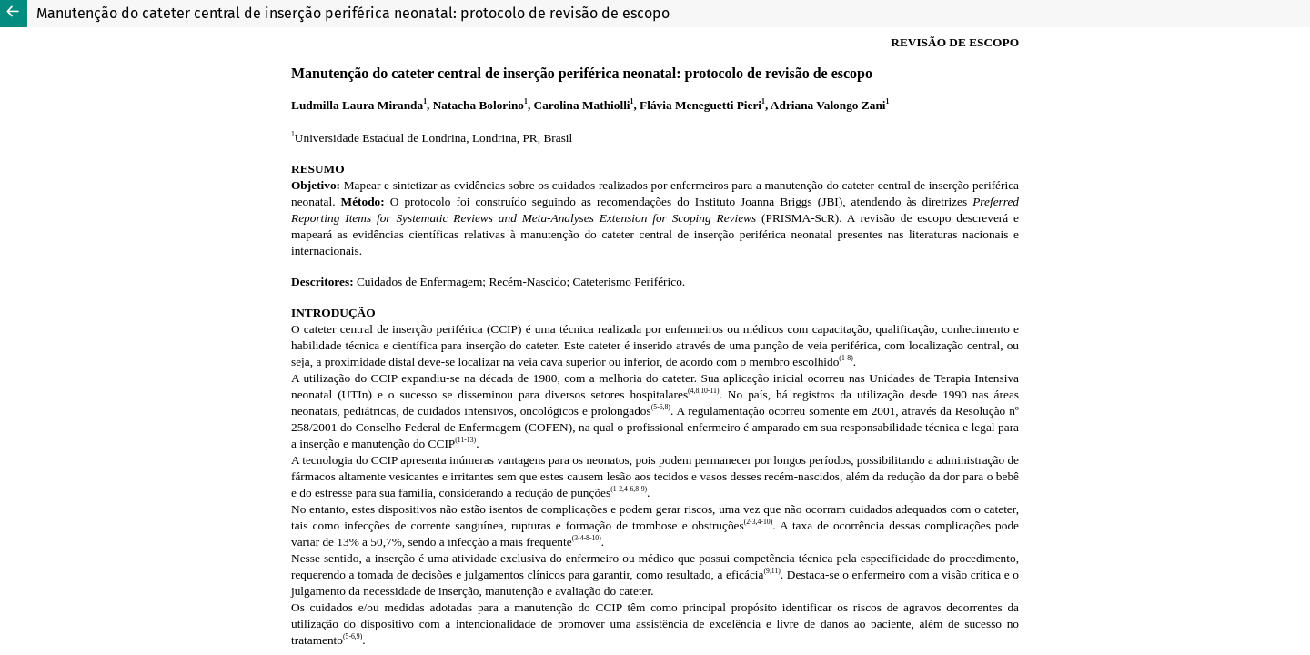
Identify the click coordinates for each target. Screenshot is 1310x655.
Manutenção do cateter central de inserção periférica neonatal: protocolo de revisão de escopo (353, 13)
